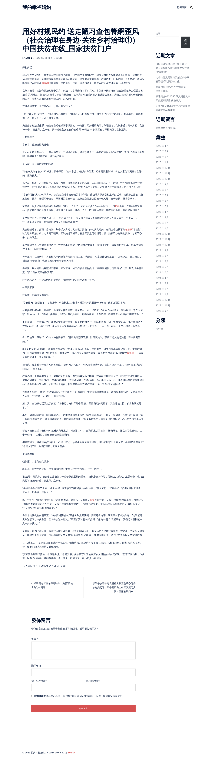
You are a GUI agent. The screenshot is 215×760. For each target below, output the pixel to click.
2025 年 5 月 (162, 206)
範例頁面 (181, 7)
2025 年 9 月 (162, 184)
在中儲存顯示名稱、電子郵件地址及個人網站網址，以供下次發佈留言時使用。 (79, 696)
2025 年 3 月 (162, 217)
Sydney (71, 752)
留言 (34, 638)
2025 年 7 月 (162, 195)
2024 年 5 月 (162, 272)
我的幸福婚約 (36, 7)
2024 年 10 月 (163, 244)
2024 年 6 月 (162, 267)
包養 (117, 206)
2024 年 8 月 (162, 256)
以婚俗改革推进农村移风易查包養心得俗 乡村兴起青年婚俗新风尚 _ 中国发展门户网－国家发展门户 (114, 587)
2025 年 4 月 (162, 212)
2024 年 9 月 (162, 250)
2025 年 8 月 (162, 190)
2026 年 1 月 (162, 162)
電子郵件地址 (39, 680)
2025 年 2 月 (162, 223)
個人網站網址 (93, 680)
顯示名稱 (37, 665)
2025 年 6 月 (162, 200)
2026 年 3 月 (162, 151)
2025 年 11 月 (163, 173)
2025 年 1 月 (162, 228)
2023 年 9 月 (162, 311)
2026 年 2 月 (162, 156)
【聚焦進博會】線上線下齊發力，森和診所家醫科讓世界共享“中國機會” (172, 68)
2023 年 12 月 (163, 300)
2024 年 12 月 (163, 234)
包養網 (45, 83)
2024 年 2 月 (162, 288)
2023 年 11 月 (163, 305)
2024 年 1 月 (162, 294)
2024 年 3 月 (162, 283)
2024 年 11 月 (163, 239)
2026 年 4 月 (162, 146)
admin (29, 58)
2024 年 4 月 (162, 278)
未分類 (159, 328)
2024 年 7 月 (162, 261)
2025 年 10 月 (163, 179)
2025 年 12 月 (163, 168)
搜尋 (158, 33)
